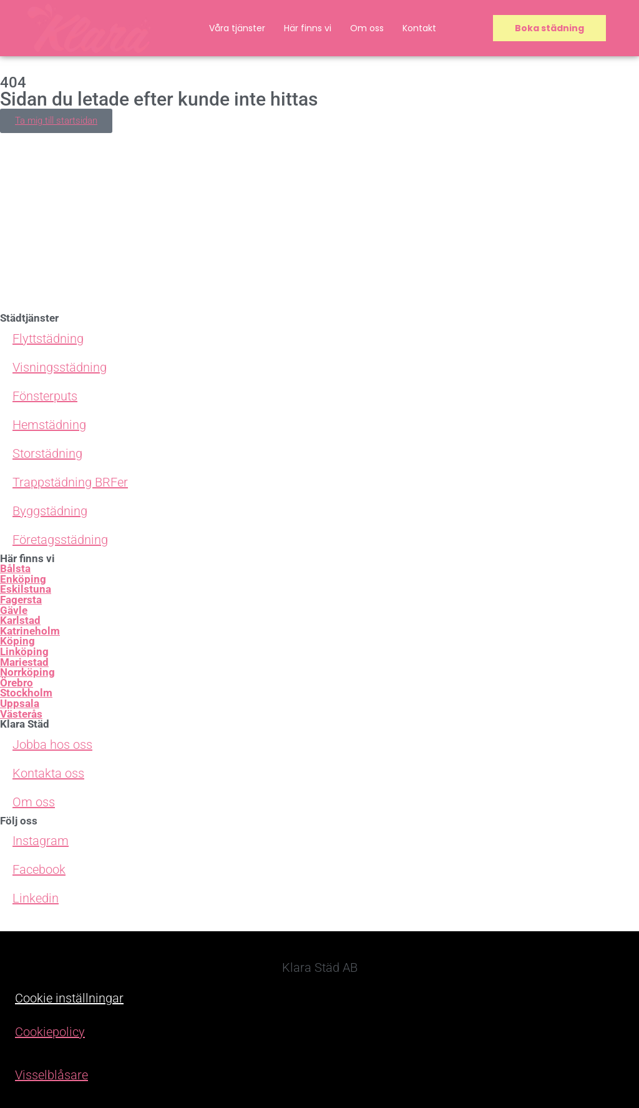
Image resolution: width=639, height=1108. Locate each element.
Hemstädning (49, 424)
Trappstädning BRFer (70, 482)
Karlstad (20, 620)
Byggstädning (49, 510)
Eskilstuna (25, 589)
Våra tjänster (237, 28)
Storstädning (47, 453)
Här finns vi (307, 28)
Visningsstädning (59, 367)
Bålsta (15, 569)
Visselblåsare (51, 1074)
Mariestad (24, 662)
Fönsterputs (44, 395)
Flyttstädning (48, 338)
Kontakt (419, 28)
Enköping (23, 579)
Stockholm (26, 693)
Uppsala (19, 704)
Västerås (21, 714)
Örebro (16, 683)
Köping (17, 641)
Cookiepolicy (50, 1031)
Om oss (367, 28)
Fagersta (21, 600)
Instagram (40, 840)
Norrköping (27, 672)
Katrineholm (30, 631)
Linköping (24, 652)
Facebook (39, 869)
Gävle (13, 610)
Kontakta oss (48, 773)
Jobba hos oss (52, 744)
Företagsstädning (60, 539)
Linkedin (35, 898)
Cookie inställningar (69, 998)
